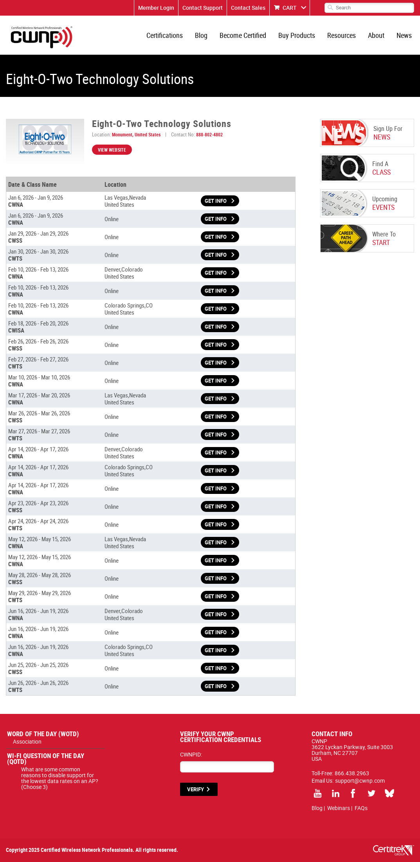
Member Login (156, 7)
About (376, 35)
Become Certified (243, 35)
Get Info (216, 200)
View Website (112, 150)
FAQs (361, 808)
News (404, 35)
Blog (201, 35)
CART (290, 7)
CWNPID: (191, 754)
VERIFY (195, 789)
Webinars (338, 808)
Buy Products (296, 35)
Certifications (164, 35)
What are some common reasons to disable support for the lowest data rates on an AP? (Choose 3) (59, 777)
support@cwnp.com (360, 780)
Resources (341, 35)
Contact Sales (248, 7)
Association (27, 741)
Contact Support (202, 7)
